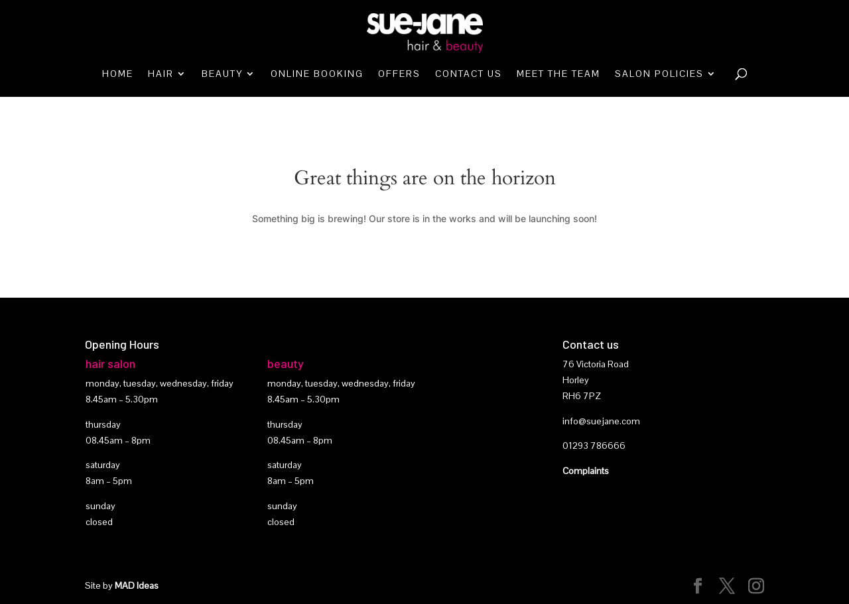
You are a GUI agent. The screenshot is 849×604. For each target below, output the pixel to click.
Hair (161, 74)
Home (117, 74)
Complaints (585, 471)
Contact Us (468, 74)
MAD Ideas (137, 585)
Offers (399, 74)
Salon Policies (659, 74)
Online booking (317, 74)
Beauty (222, 74)
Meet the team (558, 74)
